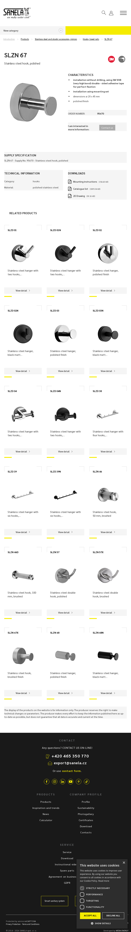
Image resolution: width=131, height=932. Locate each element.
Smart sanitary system (55, 901)
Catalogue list (80, 188)
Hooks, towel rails (91, 39)
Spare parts (67, 870)
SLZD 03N (98, 310)
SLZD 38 (97, 391)
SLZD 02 (97, 230)
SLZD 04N (55, 391)
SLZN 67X (13, 632)
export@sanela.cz (70, 762)
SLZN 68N (98, 632)
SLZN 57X (98, 552)
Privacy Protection (13, 924)
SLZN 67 (108, 39)
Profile (86, 801)
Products (25, 39)
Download (86, 826)
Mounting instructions (85, 181)
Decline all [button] (113, 915)
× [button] (123, 863)
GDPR (67, 882)
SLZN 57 (54, 552)
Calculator (45, 820)
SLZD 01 (12, 230)
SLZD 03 (54, 310)
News (46, 813)
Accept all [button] (90, 915)
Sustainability (86, 807)
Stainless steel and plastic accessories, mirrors (56, 39)
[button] (102, 923)
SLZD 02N (13, 310)
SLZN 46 (97, 471)
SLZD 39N (55, 471)
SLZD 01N (55, 230)
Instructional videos (67, 864)
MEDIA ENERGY (122, 930)
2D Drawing (79, 195)
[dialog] (102, 894)
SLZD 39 (12, 471)
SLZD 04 (12, 391)
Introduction (9, 39)
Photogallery (86, 813)
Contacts (86, 832)
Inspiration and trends (46, 807)
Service (67, 852)
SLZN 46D (13, 552)
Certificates (86, 820)
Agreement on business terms (67, 876)
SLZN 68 (54, 632)
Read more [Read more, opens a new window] (103, 880)
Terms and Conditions (30, 924)
